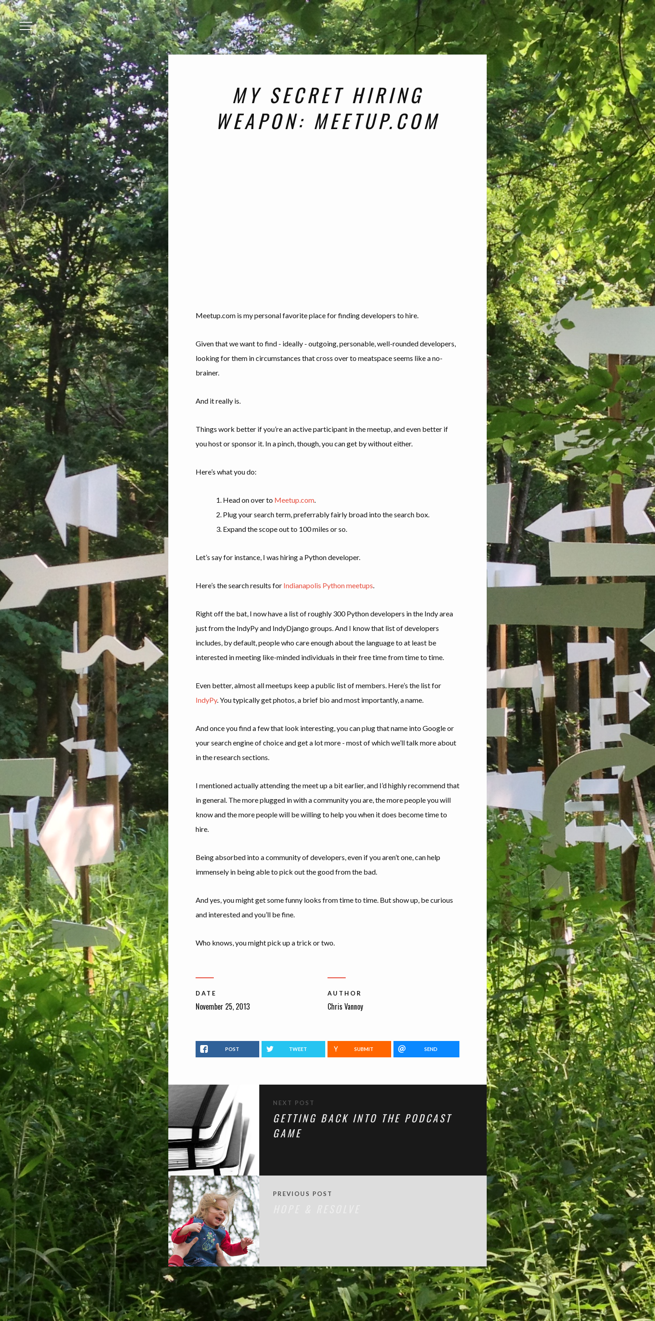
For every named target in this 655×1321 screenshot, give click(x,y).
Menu (29, 20)
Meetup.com (294, 499)
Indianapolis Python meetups (328, 585)
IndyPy (206, 700)
